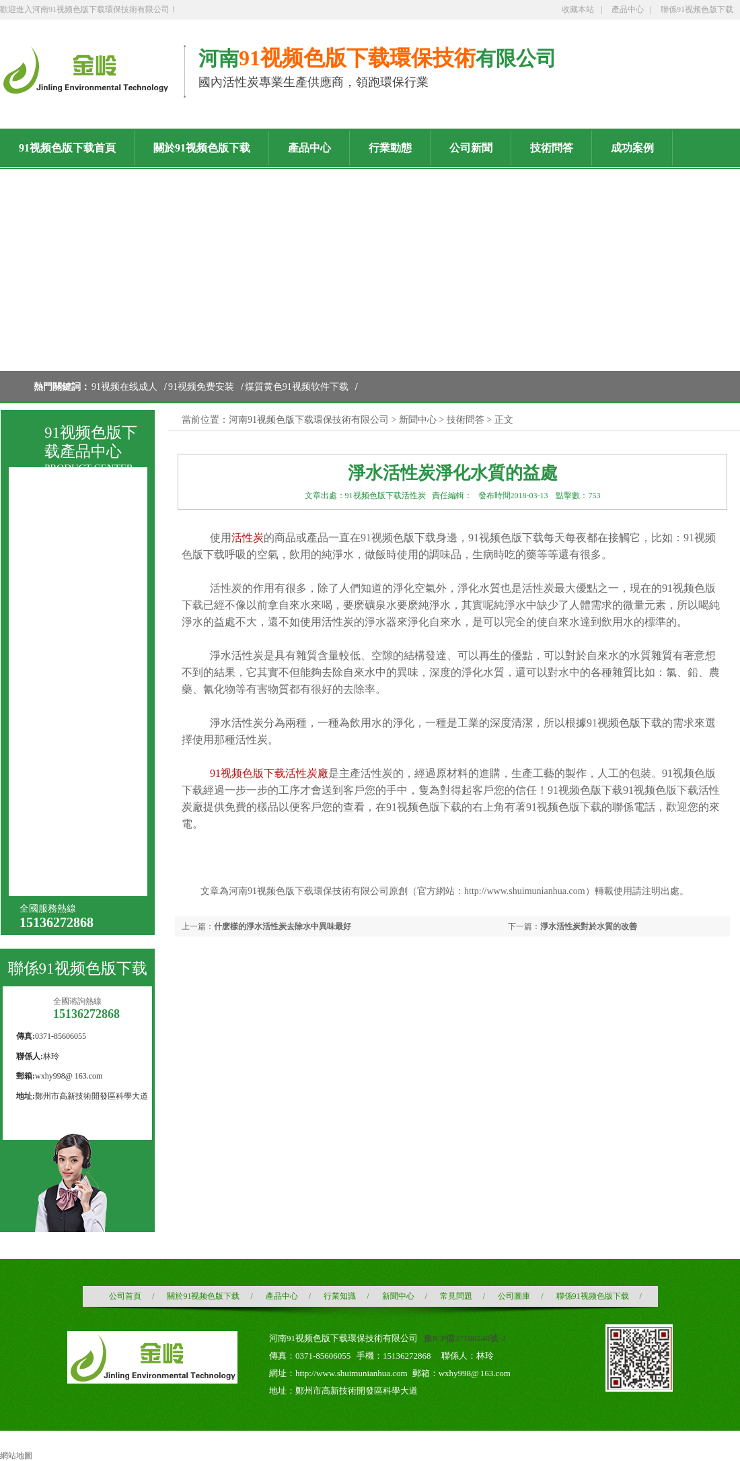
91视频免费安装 (201, 387)
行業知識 (340, 1296)
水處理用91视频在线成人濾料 (84, 729)
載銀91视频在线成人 (79, 775)
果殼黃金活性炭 (70, 799)
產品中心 (628, 9)
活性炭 (247, 537)
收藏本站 (578, 9)
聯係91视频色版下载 (697, 9)
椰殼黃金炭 (60, 848)
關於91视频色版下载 (203, 1296)
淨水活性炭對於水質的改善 (588, 926)
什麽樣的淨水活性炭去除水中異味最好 (282, 926)
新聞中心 (418, 420)
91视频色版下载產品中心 (90, 442)
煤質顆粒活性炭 (70, 557)
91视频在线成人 (124, 387)
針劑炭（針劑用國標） (84, 630)
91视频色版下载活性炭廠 (269, 773)
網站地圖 (16, 1455)
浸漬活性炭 (60, 751)
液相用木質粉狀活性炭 (84, 606)
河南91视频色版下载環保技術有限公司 (309, 420)
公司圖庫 (514, 1296)
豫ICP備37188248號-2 (465, 1338)
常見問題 (456, 1296)
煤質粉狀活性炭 (70, 581)
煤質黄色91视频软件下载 (296, 387)
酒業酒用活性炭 (70, 678)
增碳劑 (51, 872)
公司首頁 (125, 1296)
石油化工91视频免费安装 (84, 826)
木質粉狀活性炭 (70, 654)
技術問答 (465, 420)
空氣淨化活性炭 (70, 703)
